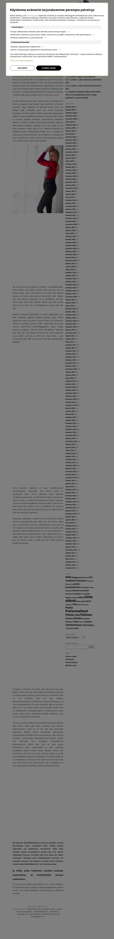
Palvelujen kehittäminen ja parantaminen (28, 37)
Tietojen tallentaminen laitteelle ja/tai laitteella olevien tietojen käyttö (40, 31)
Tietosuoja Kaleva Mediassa (21, 61)
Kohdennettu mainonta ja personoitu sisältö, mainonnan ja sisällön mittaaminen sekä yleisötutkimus (52, 34)
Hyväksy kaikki (49, 68)
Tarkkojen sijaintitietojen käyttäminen (27, 46)
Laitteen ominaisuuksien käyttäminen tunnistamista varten (35, 49)
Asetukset (23, 68)
